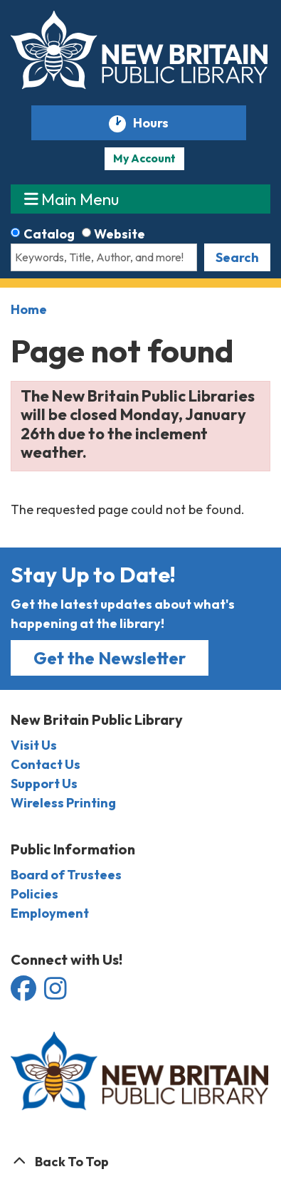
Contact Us (45, 764)
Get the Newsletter (109, 658)
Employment (50, 913)
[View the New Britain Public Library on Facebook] (24, 993)
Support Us (44, 783)
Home (29, 309)
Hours (157, 123)
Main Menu (72, 198)
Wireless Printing (63, 803)
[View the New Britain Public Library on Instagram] (55, 993)
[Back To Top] (140, 1161)
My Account (144, 158)
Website (119, 234)
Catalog (49, 234)
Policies (34, 894)
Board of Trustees (66, 874)
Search (237, 257)
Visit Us (34, 745)
